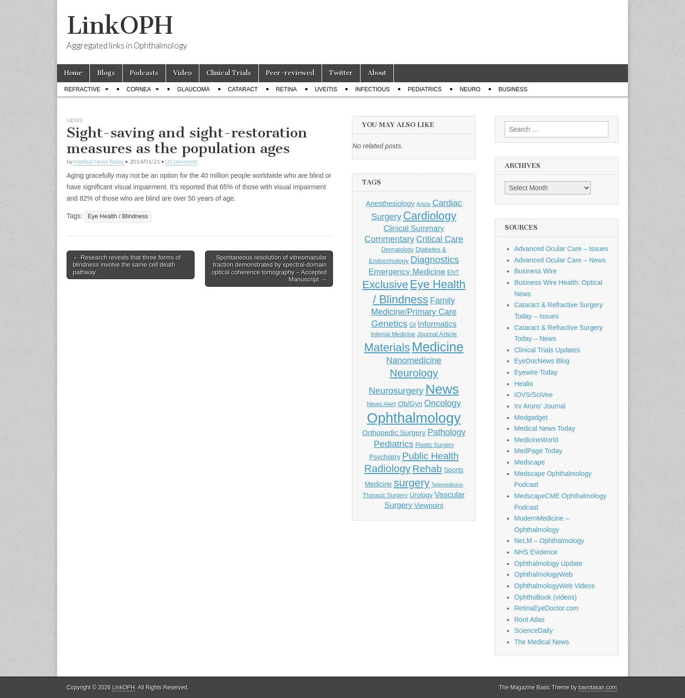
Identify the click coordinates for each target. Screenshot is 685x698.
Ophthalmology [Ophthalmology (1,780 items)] (413, 418)
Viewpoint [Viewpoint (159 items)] (428, 505)
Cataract (243, 89)
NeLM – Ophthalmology (549, 540)
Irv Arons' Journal (540, 406)
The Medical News (541, 642)
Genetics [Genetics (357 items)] (389, 324)
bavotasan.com (597, 687)
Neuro (470, 89)
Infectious (372, 89)
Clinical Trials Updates (547, 350)
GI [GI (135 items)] (412, 324)
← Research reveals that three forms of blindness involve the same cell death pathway (127, 265)
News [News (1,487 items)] (442, 389)
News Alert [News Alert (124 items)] (381, 403)
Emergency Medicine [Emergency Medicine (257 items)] (407, 271)
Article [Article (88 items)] (423, 204)
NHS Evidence (536, 552)
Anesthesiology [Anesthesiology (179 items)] (390, 203)
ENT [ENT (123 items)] (453, 272)
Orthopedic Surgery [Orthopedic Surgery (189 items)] (393, 432)
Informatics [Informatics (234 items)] (437, 324)
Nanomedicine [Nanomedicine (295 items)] (413, 360)
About (377, 73)
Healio (523, 384)
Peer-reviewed (290, 73)
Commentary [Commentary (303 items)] (389, 239)
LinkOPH (120, 25)
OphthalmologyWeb (543, 574)
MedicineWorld (536, 440)
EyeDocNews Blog (541, 361)
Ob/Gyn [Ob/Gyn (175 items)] (410, 403)
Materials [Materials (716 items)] (387, 347)
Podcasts (144, 73)
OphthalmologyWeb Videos (554, 586)
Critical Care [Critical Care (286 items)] (439, 239)
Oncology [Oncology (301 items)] (442, 403)
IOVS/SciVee (533, 394)
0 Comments (182, 161)
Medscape (529, 462)
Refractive (82, 89)
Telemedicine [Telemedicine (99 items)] (447, 484)
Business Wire (535, 271)
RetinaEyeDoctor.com (546, 608)
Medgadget (531, 417)
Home (73, 73)
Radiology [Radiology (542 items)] (387, 469)
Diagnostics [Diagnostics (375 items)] (435, 259)
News (74, 120)
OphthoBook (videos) (545, 597)
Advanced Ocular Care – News (560, 260)
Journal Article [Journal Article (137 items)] (437, 334)
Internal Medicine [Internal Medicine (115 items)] (393, 334)
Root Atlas (529, 619)
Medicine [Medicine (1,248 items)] (438, 346)
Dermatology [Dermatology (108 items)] (398, 249)
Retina (286, 89)
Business (513, 89)
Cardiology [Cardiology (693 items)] (429, 216)
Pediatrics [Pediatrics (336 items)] (393, 444)
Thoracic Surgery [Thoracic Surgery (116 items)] (385, 495)
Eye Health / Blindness (118, 216)
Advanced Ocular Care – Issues (561, 248)
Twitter (341, 73)
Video (182, 73)
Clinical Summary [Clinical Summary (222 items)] (413, 228)
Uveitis (326, 89)
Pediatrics (424, 89)
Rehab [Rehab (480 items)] (427, 468)
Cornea (139, 89)
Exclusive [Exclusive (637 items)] (385, 284)
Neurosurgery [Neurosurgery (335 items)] (396, 391)
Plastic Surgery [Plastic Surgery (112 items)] (434, 445)
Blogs (106, 73)
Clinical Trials (228, 73)
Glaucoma (193, 89)
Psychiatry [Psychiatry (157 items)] (385, 457)
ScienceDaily (533, 630)
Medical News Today (99, 161)
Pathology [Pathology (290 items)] (447, 432)
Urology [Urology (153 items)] (421, 495)
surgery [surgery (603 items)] (412, 483)
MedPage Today (538, 451)
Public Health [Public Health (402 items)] (430, 456)
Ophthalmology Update (548, 563)
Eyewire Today (536, 372)
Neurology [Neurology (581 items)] (414, 373)
